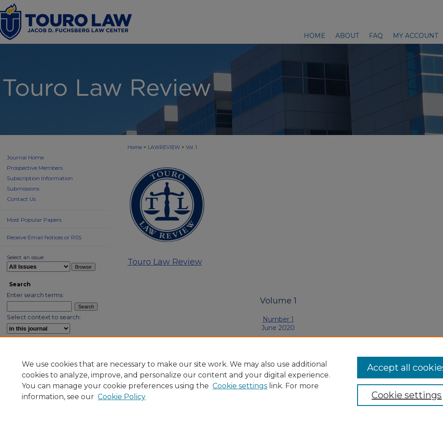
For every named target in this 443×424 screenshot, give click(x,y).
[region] (221, 380)
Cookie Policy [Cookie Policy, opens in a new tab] (122, 396)
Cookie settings (239, 386)
